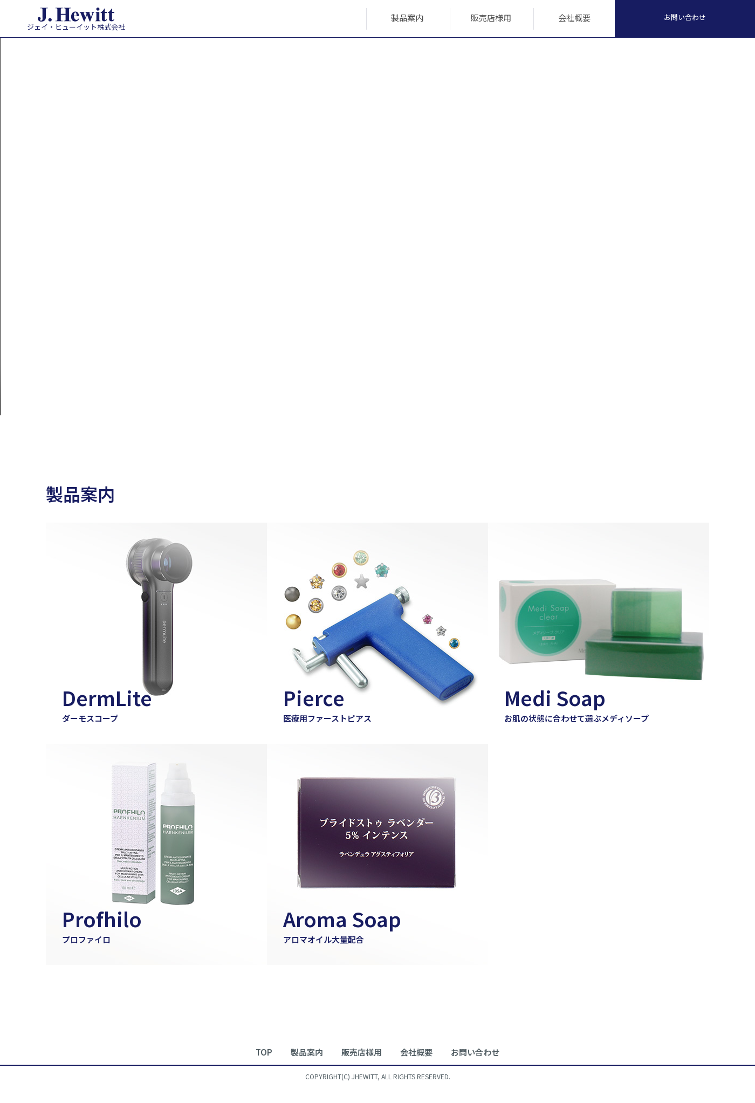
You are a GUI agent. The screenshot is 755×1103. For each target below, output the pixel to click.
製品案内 (407, 17)
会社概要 (574, 17)
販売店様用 (491, 17)
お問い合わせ (685, 17)
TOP (264, 1052)
